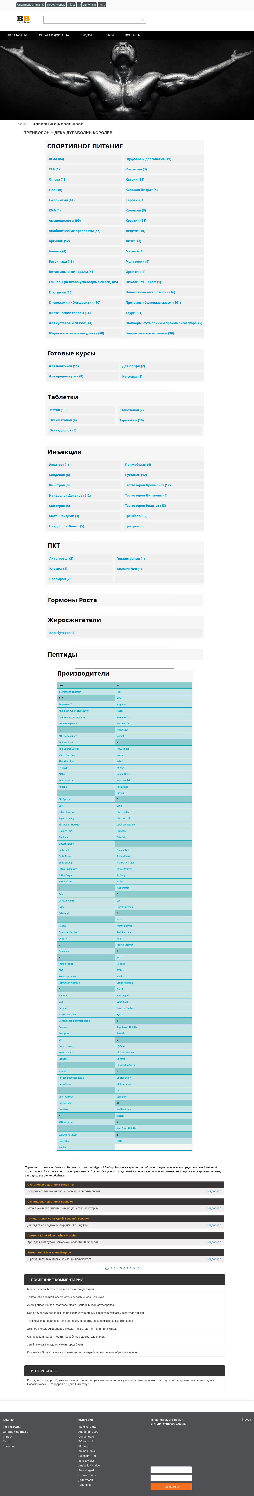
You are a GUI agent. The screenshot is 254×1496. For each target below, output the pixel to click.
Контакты (133, 35)
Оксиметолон (87, 1475)
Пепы (102, 4)
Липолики (89, 4)
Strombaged (86, 1470)
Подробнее (214, 1191)
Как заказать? (16, 35)
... (142, 1268)
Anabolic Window (89, 1465)
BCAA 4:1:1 (85, 1441)
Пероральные (56, 4)
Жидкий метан (87, 1426)
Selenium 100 (87, 1455)
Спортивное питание (31, 4)
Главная (8, 1419)
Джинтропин (86, 1480)
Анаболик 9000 (88, 1431)
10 (138, 1268)
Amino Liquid (86, 1451)
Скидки (86, 35)
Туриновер (85, 1484)
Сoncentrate (86, 1436)
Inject (71, 4)
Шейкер (83, 1446)
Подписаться (171, 1486)
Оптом (108, 35)
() (107, 1268)
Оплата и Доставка (54, 35)
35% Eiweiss (86, 1460)
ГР (79, 4)
